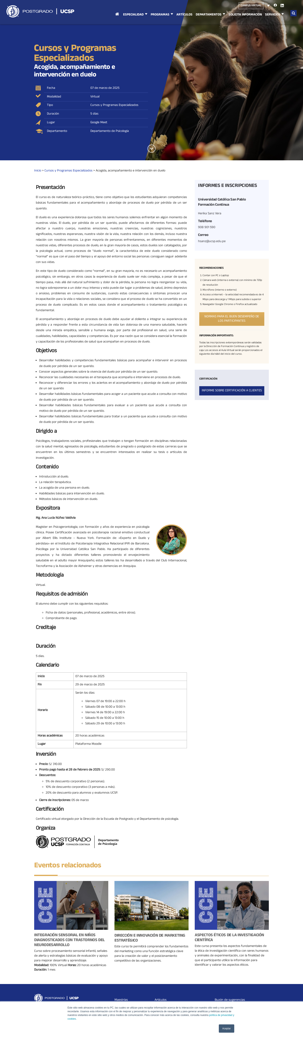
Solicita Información (245, 15)
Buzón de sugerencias (230, 1000)
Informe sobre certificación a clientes (232, 390)
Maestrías (121, 1000)
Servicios (272, 15)
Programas (160, 15)
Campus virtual (251, 6)
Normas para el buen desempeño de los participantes (231, 319)
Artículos (184, 15)
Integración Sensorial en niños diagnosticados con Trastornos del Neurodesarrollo (69, 940)
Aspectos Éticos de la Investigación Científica (229, 938)
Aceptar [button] (226, 1028)
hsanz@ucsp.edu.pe (212, 241)
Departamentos (208, 15)
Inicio (117, 18)
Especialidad (133, 15)
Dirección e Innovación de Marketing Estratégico (149, 938)
